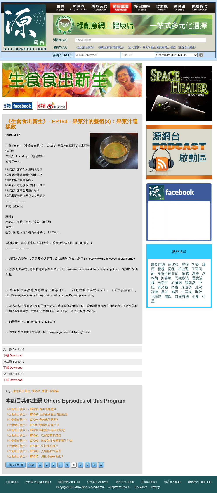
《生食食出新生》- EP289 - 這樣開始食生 (31, 446)
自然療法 (182, 296)
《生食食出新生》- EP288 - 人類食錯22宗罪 (33, 451)
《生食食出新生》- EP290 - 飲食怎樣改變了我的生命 (38, 440)
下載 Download (12, 355)
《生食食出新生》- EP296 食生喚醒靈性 (30, 409)
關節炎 (190, 283)
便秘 (171, 269)
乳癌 (195, 264)
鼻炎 (164, 292)
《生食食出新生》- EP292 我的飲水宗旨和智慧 (35, 430)
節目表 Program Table (38, 481)
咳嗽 (154, 292)
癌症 (173, 47)
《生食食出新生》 (186, 47)
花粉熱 (156, 296)
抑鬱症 (166, 278)
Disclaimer (140, 487)
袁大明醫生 (149, 47)
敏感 (185, 273)
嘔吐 (198, 292)
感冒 (174, 292)
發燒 (161, 269)
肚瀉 (198, 287)
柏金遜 (183, 269)
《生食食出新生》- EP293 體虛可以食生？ (32, 425)
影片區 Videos (172, 481)
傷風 (168, 296)
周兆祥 (36, 391)
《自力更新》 (134, 47)
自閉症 (163, 283)
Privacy (155, 487)
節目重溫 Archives (97, 481)
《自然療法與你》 (85, 47)
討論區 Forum (149, 481)
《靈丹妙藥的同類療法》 (111, 47)
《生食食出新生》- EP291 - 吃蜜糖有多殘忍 (33, 435)
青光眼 (163, 287)
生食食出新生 (21, 391)
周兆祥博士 (163, 47)
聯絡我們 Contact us (200, 481)
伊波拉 (173, 264)
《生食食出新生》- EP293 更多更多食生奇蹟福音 (36, 414)
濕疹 (195, 273)
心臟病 (176, 283)
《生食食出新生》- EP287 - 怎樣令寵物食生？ (34, 456)
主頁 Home (11, 481)
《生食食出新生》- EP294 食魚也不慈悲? (31, 419)
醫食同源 (158, 264)
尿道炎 (186, 287)
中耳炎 (186, 292)
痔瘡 (174, 287)
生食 (195, 296)
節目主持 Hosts (125, 481)
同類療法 (182, 278)
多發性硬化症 (168, 273)
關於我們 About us (69, 481)
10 (100, 464)
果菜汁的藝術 (50, 391)
